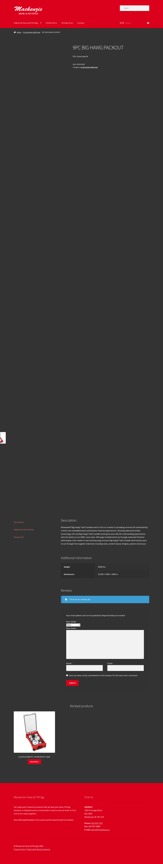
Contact (80, 23)
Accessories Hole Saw (31, 32)
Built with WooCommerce (39, 849)
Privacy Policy (20, 849)
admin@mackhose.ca (100, 829)
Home (19, 32)
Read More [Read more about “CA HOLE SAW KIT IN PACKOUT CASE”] (34, 762)
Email (110, 663)
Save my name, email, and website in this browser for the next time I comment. (103, 675)
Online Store (51, 23)
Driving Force (67, 23)
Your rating (71, 621)
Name (69, 663)
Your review (71, 628)
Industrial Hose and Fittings (26, 23)
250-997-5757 (97, 823)
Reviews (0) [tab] (19, 537)
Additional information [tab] (24, 529)
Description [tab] (19, 522)
